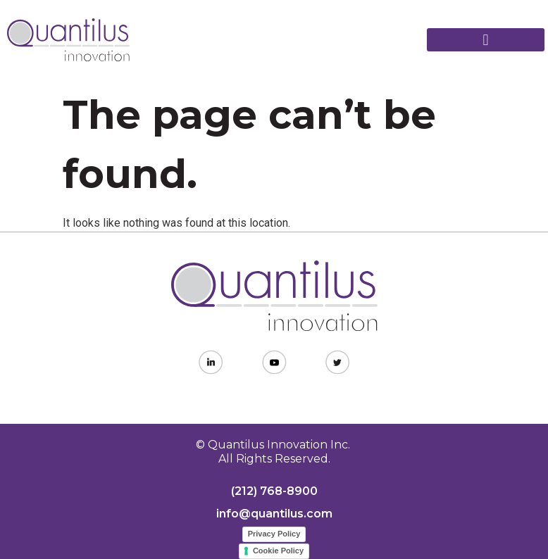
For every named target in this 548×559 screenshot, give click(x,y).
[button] (485, 39)
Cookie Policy (278, 550)
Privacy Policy (274, 533)
